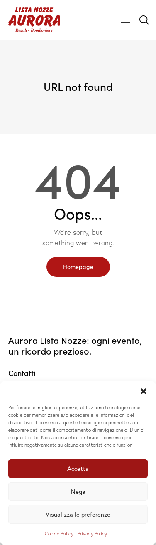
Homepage (78, 266)
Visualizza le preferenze (78, 514)
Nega (78, 491)
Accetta (78, 468)
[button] (143, 391)
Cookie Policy (59, 533)
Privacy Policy (92, 533)
